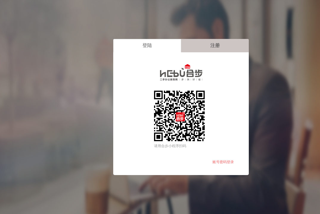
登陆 (147, 45)
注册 (215, 45)
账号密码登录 (223, 162)
